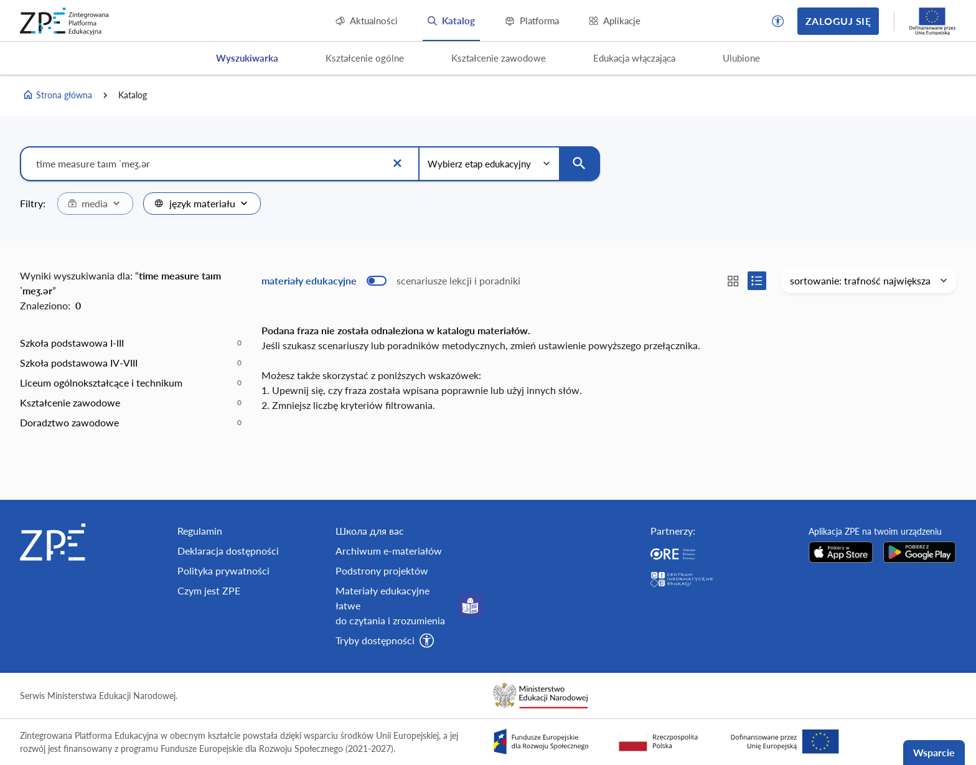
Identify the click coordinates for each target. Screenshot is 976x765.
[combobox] (95, 203)
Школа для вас (370, 531)
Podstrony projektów (382, 570)
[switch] (390, 280)
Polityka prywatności (223, 570)
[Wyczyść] (397, 163)
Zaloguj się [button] (838, 21)
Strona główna (57, 95)
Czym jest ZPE (208, 590)
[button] (778, 21)
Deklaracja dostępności (228, 550)
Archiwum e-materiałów (389, 550)
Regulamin (199, 531)
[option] (131, 343)
